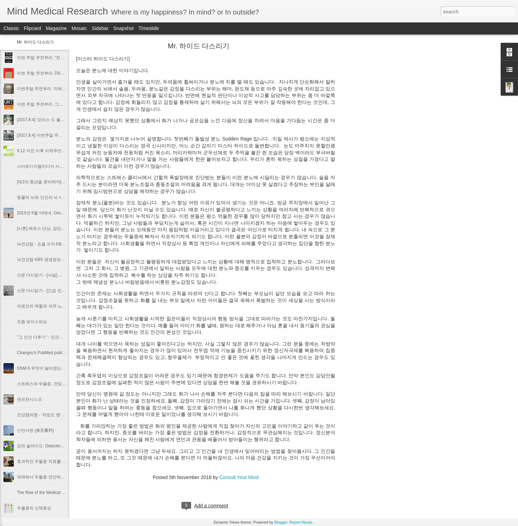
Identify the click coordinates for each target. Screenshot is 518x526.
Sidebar (100, 28)
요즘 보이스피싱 (32, 321)
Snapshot (123, 28)
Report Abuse (300, 522)
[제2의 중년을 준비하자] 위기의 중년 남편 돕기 (60, 181)
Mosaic (79, 28)
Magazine (56, 28)
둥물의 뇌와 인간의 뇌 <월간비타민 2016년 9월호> (64, 197)
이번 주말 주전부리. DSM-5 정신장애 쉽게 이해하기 (65, 73)
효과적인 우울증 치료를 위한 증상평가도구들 (58, 461)
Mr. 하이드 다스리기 (35, 42)
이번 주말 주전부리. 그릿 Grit (44, 104)
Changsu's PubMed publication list (48, 352)
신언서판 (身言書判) (35, 430)
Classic (11, 28)
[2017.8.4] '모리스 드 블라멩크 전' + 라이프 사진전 (63, 119)
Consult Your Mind (239, 477)
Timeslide (149, 28)
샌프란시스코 (29, 399)
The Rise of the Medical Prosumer (48, 492)
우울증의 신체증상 (34, 508)
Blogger (280, 522)
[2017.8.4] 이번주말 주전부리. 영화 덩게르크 (58, 135)
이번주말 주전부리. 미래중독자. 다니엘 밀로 (57, 88)
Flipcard (32, 28)
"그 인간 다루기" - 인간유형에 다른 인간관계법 (60, 337)
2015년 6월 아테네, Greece (42, 213)
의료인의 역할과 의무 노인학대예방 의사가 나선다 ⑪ (66, 306)
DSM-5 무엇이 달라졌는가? (42, 368)
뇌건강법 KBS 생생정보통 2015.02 (49, 259)
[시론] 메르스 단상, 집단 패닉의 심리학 (52, 228)
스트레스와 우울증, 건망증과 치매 (48, 383)
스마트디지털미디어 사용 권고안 (47, 166)
